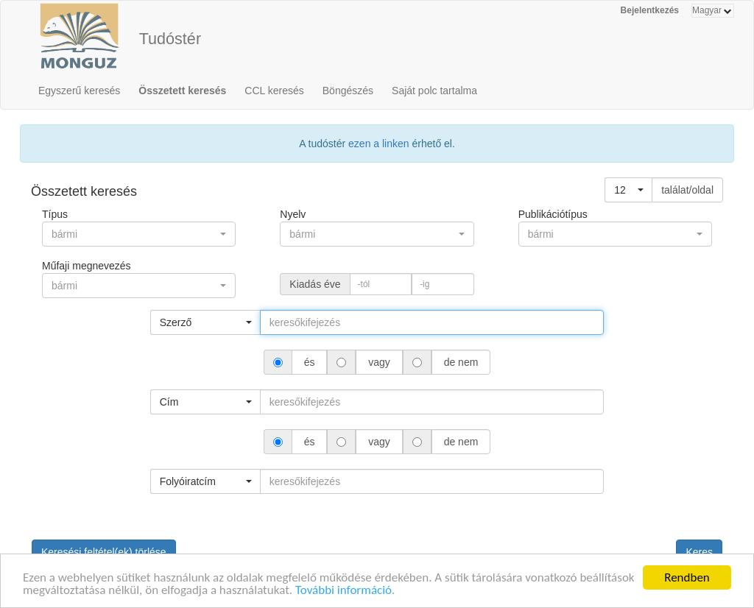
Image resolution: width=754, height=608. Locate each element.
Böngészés (348, 90)
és (309, 362)
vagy (378, 362)
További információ (343, 591)
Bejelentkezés (650, 10)
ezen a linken (378, 143)
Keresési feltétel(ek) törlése (103, 552)
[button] (628, 189)
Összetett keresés (182, 90)
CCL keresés (273, 90)
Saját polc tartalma (434, 90)
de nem (461, 362)
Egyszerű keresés (79, 90)
